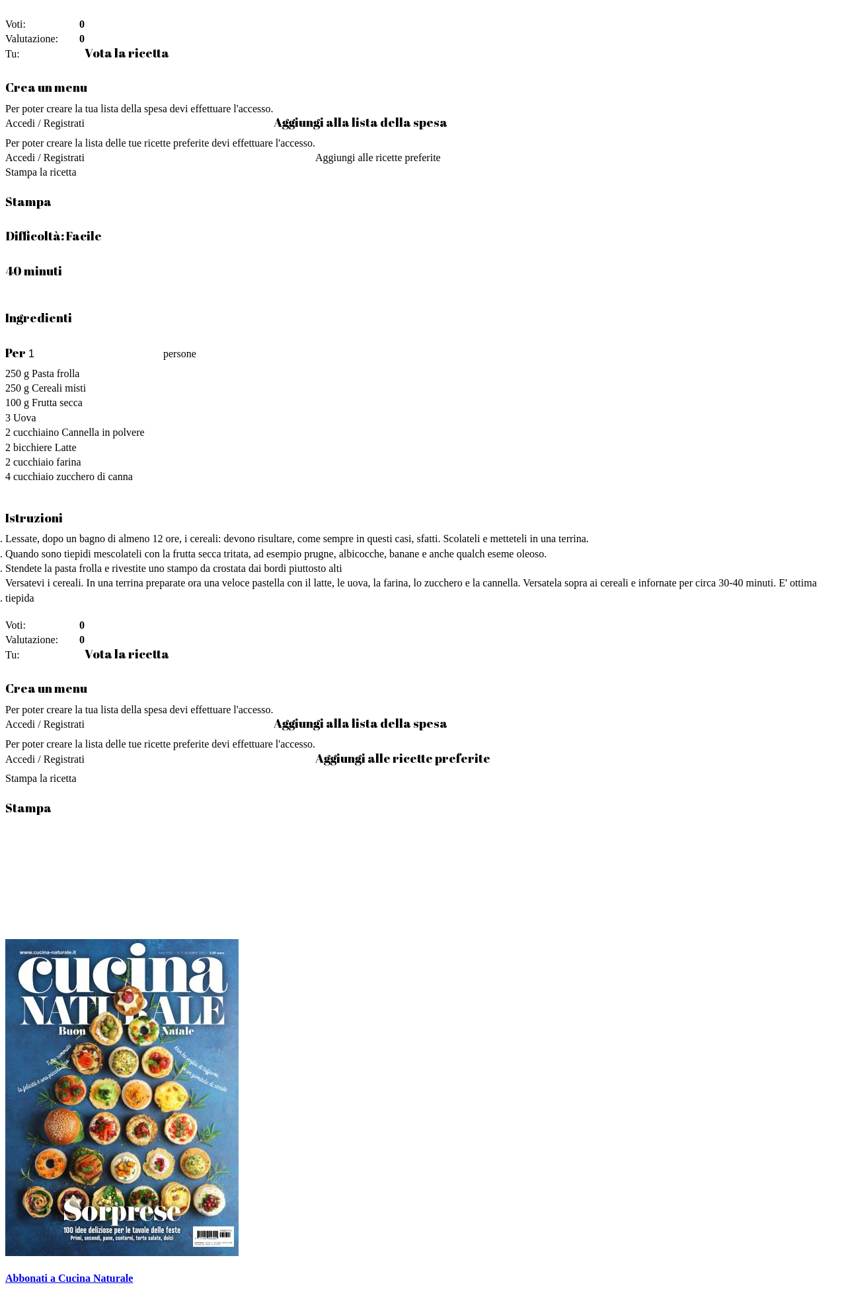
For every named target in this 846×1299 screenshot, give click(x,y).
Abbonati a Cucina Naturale (69, 1278)
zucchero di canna (94, 476)
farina (68, 462)
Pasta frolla (55, 373)
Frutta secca (57, 402)
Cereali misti (59, 388)
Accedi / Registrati (45, 123)
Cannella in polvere (102, 432)
